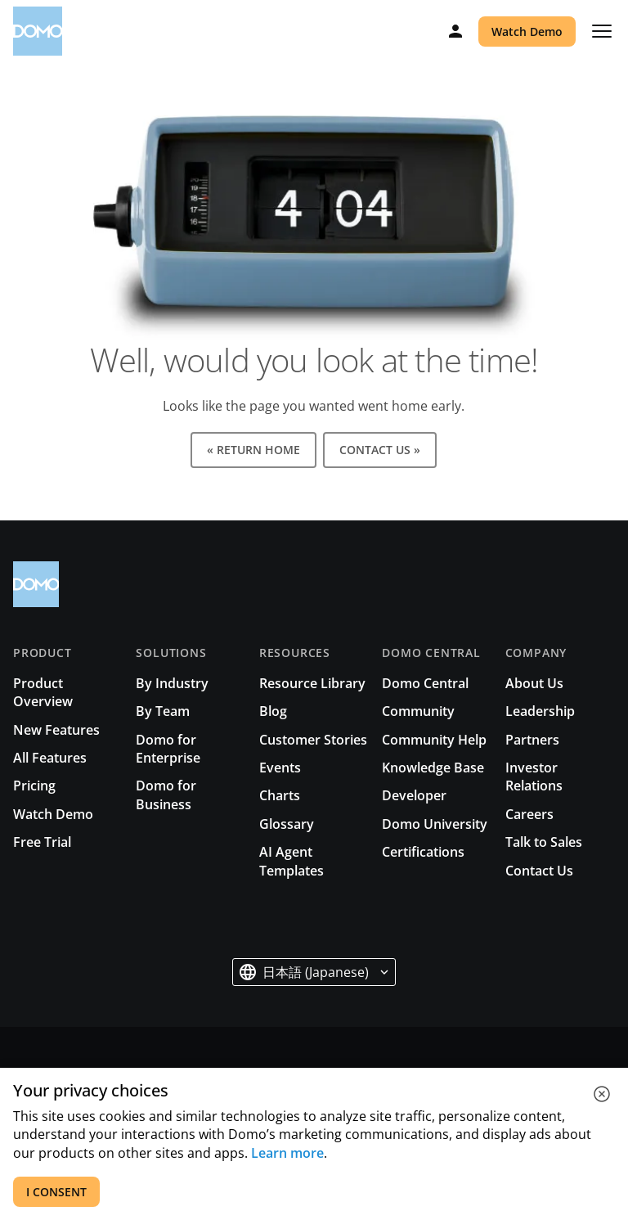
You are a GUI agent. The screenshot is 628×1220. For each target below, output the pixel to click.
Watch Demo (527, 31)
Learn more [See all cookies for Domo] (287, 1153)
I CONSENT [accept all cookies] (56, 1192)
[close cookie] (602, 1094)
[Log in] (455, 31)
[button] (314, 972)
